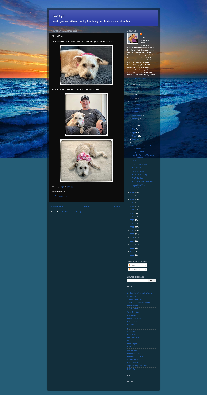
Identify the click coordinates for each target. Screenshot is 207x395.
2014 (132, 217)
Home (87, 206)
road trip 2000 (132, 309)
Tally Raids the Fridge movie (138, 303)
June (134, 126)
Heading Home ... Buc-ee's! (143, 182)
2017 (132, 206)
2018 (132, 203)
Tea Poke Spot (137, 178)
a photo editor (132, 359)
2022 (132, 102)
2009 (132, 234)
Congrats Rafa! (138, 152)
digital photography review (137, 366)
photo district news (134, 353)
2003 (132, 255)
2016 (132, 210)
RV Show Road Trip (139, 175)
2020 (132, 196)
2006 (132, 244)
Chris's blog (132, 322)
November (136, 108)
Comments (134, 269)
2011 (132, 227)
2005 (132, 248)
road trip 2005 (132, 306)
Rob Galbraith (132, 363)
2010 (132, 230)
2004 (132, 251)
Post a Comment (61, 196)
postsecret (131, 328)
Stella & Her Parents (135, 299)
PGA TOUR (131, 369)
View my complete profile (137, 78)
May (134, 129)
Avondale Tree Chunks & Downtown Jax (141, 147)
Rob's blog (131, 315)
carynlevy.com (132, 290)
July (134, 122)
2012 (132, 224)
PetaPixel (131, 347)
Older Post (115, 206)
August (135, 119)
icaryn (59, 15)
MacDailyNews (133, 337)
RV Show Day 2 (138, 171)
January (135, 143)
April (134, 133)
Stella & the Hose (134, 296)
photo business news (135, 356)
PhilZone (130, 325)
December (136, 105)
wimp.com (131, 331)
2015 (132, 213)
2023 (132, 98)
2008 (132, 237)
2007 (132, 241)
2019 (132, 199)
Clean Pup (136, 161)
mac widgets (132, 344)
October (135, 112)
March (135, 136)
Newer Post (57, 206)
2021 (132, 192)
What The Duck (133, 312)
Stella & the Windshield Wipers (139, 293)
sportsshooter (132, 350)
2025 (132, 91)
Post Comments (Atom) (71, 212)
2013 (132, 220)
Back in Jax (136, 168)
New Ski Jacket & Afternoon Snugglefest (143, 156)
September (136, 115)
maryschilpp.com (134, 318)
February (136, 139)
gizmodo (130, 340)
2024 (132, 95)
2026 (132, 88)
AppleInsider (132, 334)
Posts (132, 265)
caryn (144, 34)
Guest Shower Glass (140, 164)
